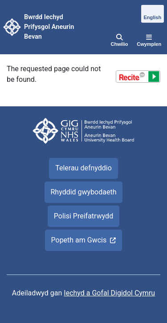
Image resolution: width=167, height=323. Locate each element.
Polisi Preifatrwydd (83, 216)
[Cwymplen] (149, 41)
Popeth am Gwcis (79, 240)
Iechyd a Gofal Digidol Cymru (109, 293)
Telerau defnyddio (83, 168)
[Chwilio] (119, 41)
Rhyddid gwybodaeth (83, 192)
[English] (152, 14)
